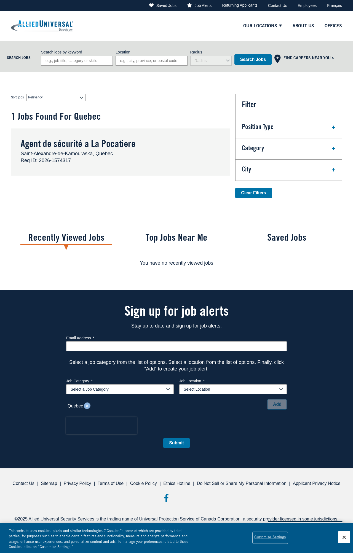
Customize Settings (269, 537)
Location (123, 52)
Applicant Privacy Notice (317, 483)
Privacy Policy (77, 483)
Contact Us (277, 5)
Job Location (192, 381)
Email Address (80, 338)
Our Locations (260, 26)
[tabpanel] (176, 263)
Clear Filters (253, 192)
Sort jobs (17, 97)
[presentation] (101, 425)
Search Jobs (253, 59)
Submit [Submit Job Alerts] (176, 443)
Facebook (166, 498)
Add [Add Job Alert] (277, 404)
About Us (303, 26)
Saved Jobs (166, 5)
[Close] (344, 537)
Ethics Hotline (176, 483)
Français (334, 5)
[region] (176, 538)
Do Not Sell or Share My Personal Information (242, 483)
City (246, 170)
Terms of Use (111, 483)
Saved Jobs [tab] (286, 238)
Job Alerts (203, 5)
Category (253, 149)
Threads (187, 498)
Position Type (258, 127)
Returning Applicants (239, 5)
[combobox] (151, 61)
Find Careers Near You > (309, 58)
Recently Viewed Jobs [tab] (66, 238)
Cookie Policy (143, 483)
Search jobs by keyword (61, 52)
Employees (307, 5)
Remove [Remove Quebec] (87, 406)
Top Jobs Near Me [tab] (176, 238)
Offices (333, 26)
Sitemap (49, 483)
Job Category (79, 381)
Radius (196, 52)
